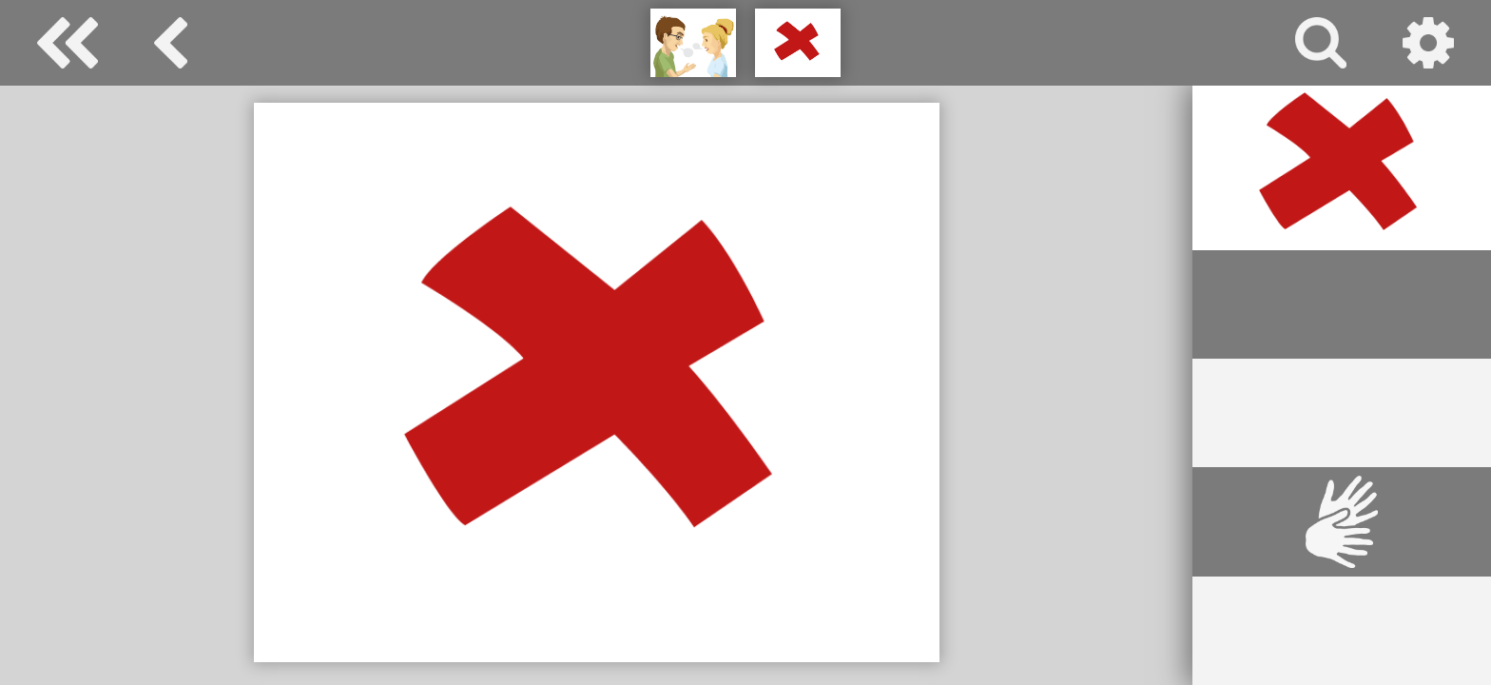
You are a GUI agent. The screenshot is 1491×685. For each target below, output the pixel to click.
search (1320, 42)
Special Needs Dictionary (67, 42)
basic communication (170, 42)
